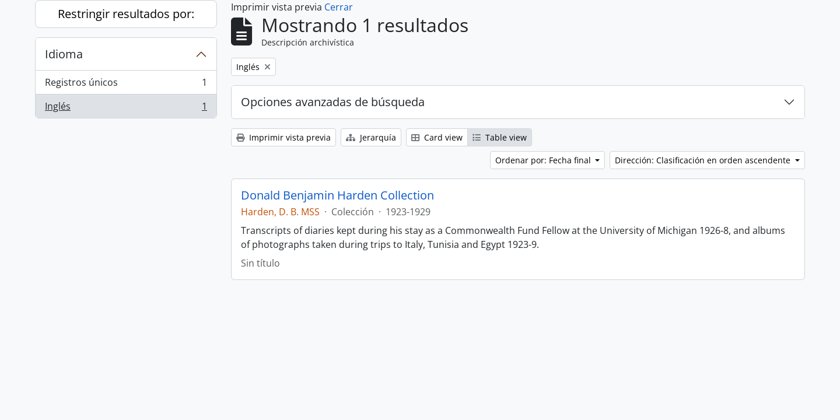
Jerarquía (371, 137)
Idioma (64, 54)
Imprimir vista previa (283, 137)
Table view (500, 137)
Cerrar (338, 7)
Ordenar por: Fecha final (544, 160)
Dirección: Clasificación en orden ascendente (704, 160)
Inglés (125, 108)
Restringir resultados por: (126, 14)
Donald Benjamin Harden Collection (337, 195)
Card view (437, 137)
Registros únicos (125, 84)
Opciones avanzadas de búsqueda (333, 102)
